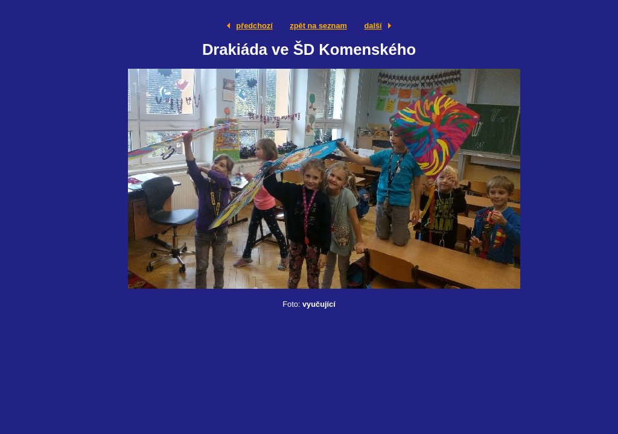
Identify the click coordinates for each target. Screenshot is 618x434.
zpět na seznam (318, 25)
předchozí (254, 25)
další (372, 25)
